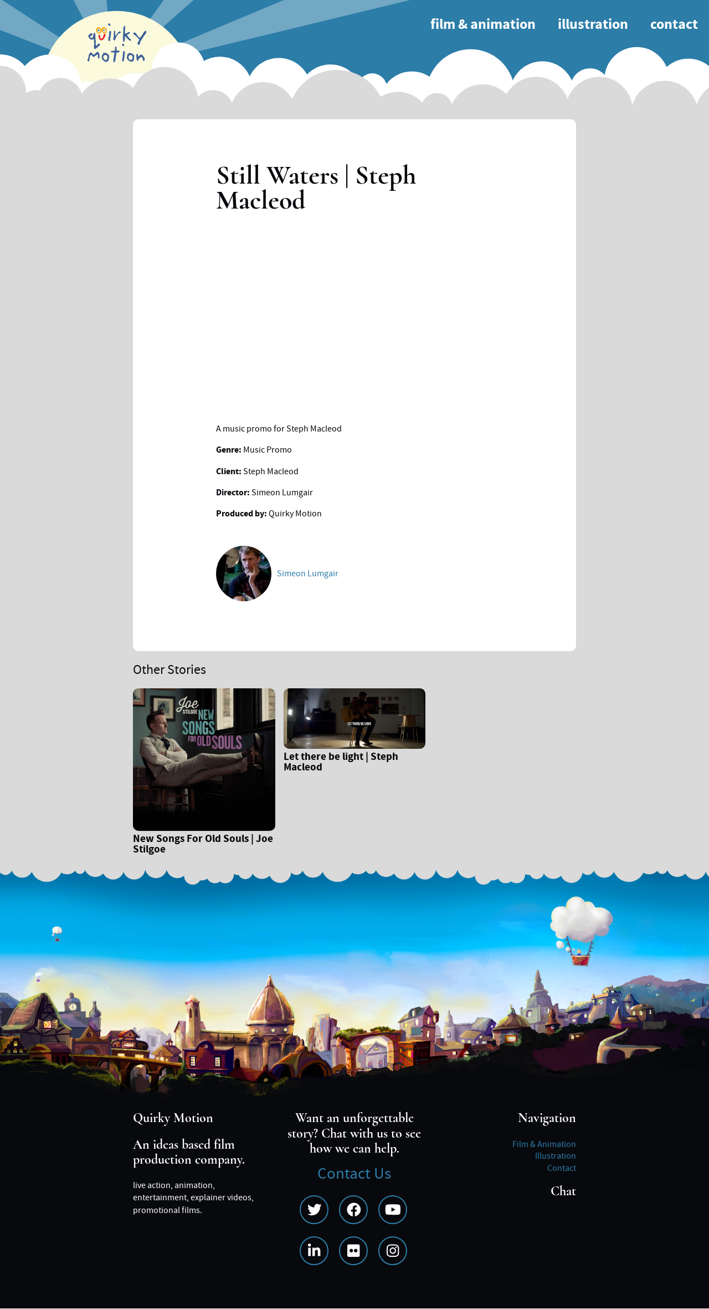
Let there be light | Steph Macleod (341, 763)
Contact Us (354, 1174)
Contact (674, 24)
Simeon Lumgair (307, 573)
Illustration (593, 24)
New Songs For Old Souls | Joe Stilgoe (203, 845)
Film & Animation (483, 24)
